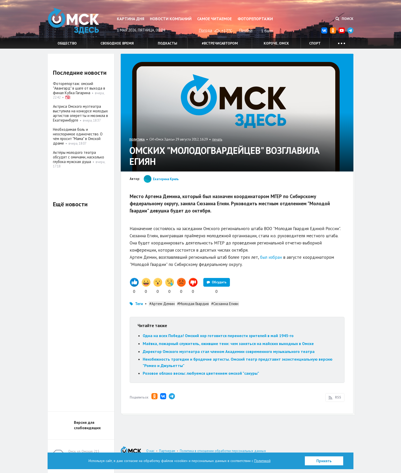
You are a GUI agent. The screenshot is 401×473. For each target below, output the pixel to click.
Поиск (344, 18)
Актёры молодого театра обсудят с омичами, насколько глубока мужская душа (78, 157)
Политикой (262, 460)
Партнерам (167, 451)
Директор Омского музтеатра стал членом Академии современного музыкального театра (229, 351)
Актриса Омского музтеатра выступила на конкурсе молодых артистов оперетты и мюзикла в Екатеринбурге (80, 113)
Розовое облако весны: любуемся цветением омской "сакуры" (201, 373)
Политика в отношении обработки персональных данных (223, 451)
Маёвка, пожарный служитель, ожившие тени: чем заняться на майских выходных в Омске (228, 343)
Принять (324, 460)
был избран (271, 257)
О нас (150, 451)
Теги (139, 303)
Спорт (315, 43)
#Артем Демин (162, 303)
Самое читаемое (214, 18)
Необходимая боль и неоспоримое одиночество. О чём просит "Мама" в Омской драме (78, 136)
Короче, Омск (276, 43)
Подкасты (167, 43)
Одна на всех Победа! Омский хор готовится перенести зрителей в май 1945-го (218, 335)
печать (217, 139)
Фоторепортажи (255, 18)
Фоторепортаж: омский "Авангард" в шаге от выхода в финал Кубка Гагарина (79, 88)
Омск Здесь (73, 21)
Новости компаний (171, 18)
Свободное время (117, 43)
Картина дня (130, 18)
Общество (67, 43)
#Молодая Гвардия (193, 303)
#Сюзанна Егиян (224, 303)
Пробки (245, 30)
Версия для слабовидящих (87, 425)
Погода (205, 30)
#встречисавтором (220, 43)
